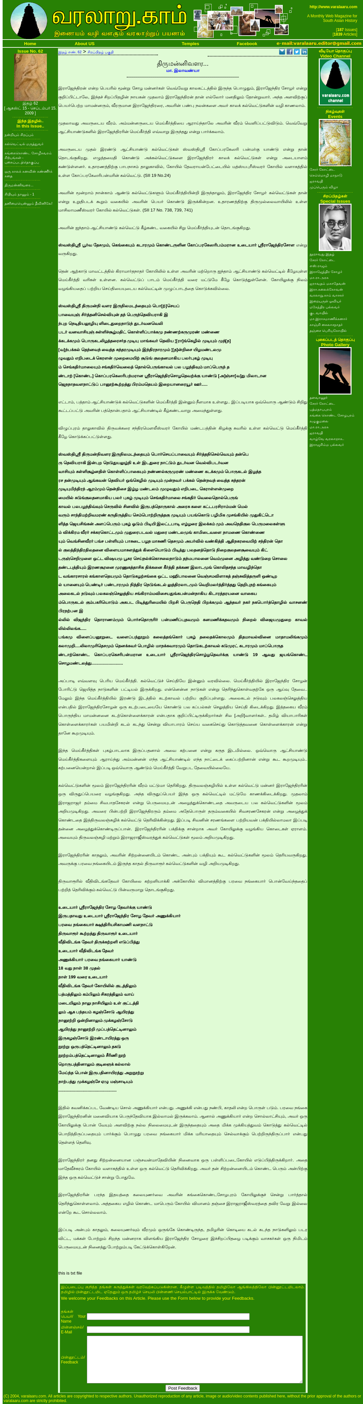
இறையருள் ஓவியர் (325, 301)
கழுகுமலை (319, 421)
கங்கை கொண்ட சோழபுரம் (332, 415)
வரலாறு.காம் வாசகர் (327, 295)
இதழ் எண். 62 (70, 52)
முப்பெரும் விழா (324, 187)
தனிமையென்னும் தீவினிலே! (28, 203)
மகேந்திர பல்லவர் (325, 307)
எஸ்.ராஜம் (318, 266)
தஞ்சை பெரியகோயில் (328, 330)
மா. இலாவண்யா (183, 70)
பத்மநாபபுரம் (321, 409)
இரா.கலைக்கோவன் (326, 289)
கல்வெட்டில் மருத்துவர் (24, 144)
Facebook (247, 43)
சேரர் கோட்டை (322, 169)
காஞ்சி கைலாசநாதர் (326, 325)
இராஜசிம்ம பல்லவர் (327, 445)
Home (30, 43)
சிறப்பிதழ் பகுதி (100, 52)
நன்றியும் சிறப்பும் (19, 135)
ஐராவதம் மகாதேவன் (328, 283)
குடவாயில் (319, 313)
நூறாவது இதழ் (322, 254)
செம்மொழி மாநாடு (326, 175)
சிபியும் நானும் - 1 (19, 194)
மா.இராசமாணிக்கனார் (328, 319)
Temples (190, 43)
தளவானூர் (319, 397)
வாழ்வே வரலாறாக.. (327, 439)
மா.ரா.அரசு (319, 277)
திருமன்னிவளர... (19, 185)
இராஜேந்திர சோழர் (326, 272)
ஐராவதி (316, 181)
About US (85, 43)
